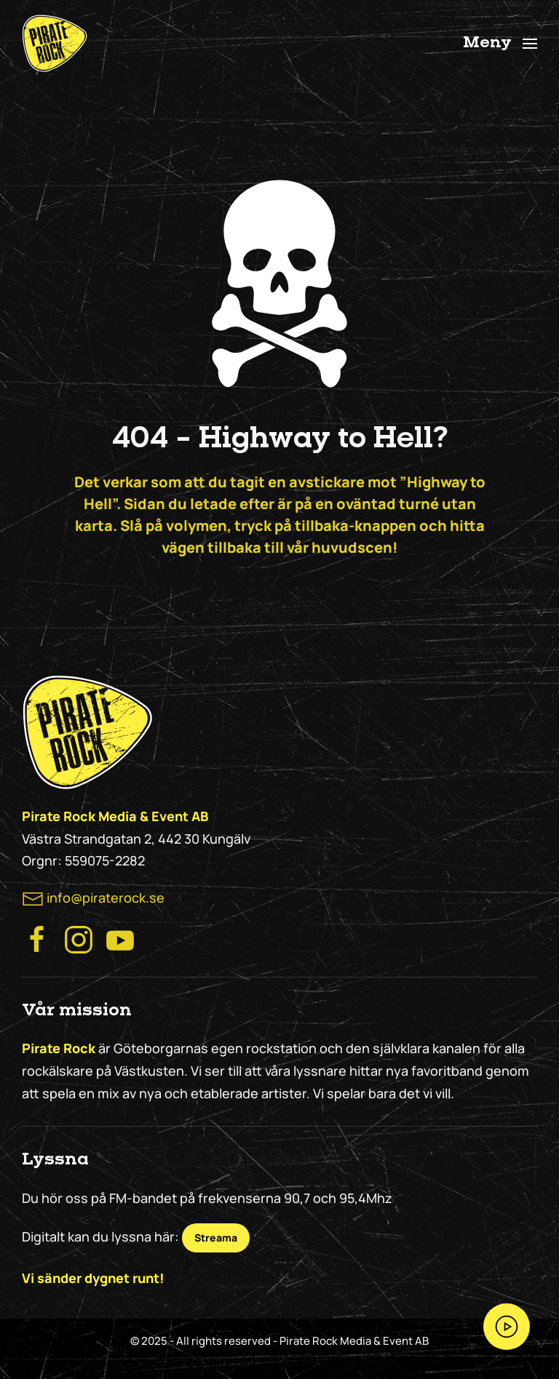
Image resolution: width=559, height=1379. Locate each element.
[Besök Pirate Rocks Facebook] (37, 938)
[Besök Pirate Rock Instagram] (78, 938)
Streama (215, 1237)
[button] (500, 44)
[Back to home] (54, 44)
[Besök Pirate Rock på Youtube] (120, 938)
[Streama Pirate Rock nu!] (506, 1326)
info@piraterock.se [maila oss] (105, 897)
